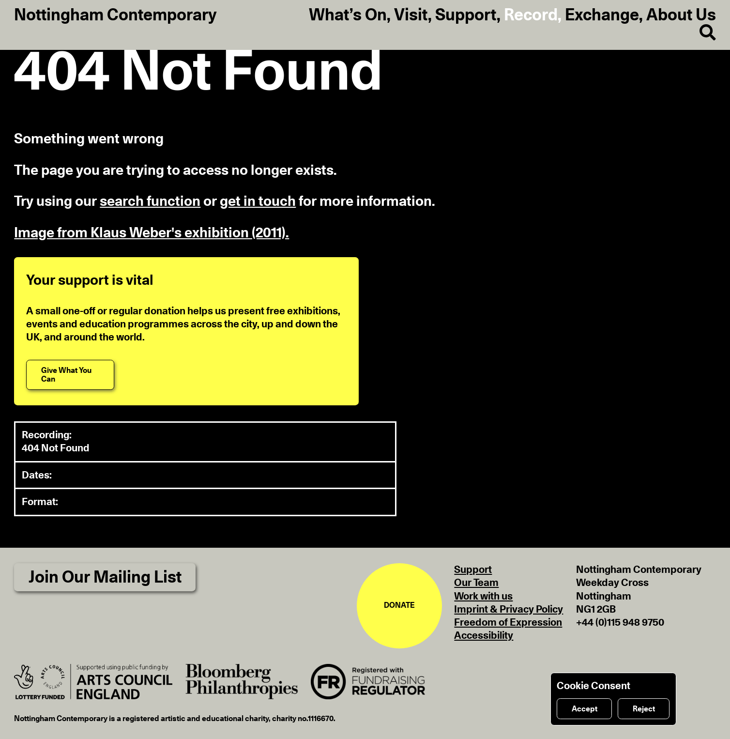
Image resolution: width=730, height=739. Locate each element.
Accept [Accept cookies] (584, 709)
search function (150, 202)
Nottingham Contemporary (115, 16)
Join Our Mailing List (105, 578)
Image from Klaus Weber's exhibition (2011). (151, 233)
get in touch (258, 202)
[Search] (700, 33)
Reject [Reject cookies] (644, 709)
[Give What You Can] (70, 375)
